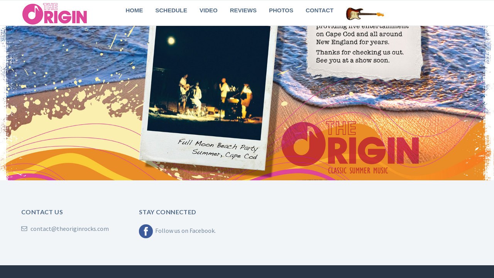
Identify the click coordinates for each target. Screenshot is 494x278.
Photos (281, 10)
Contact (319, 10)
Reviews (243, 10)
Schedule (172, 10)
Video (209, 10)
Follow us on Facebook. (177, 230)
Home (134, 10)
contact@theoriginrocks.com (65, 228)
